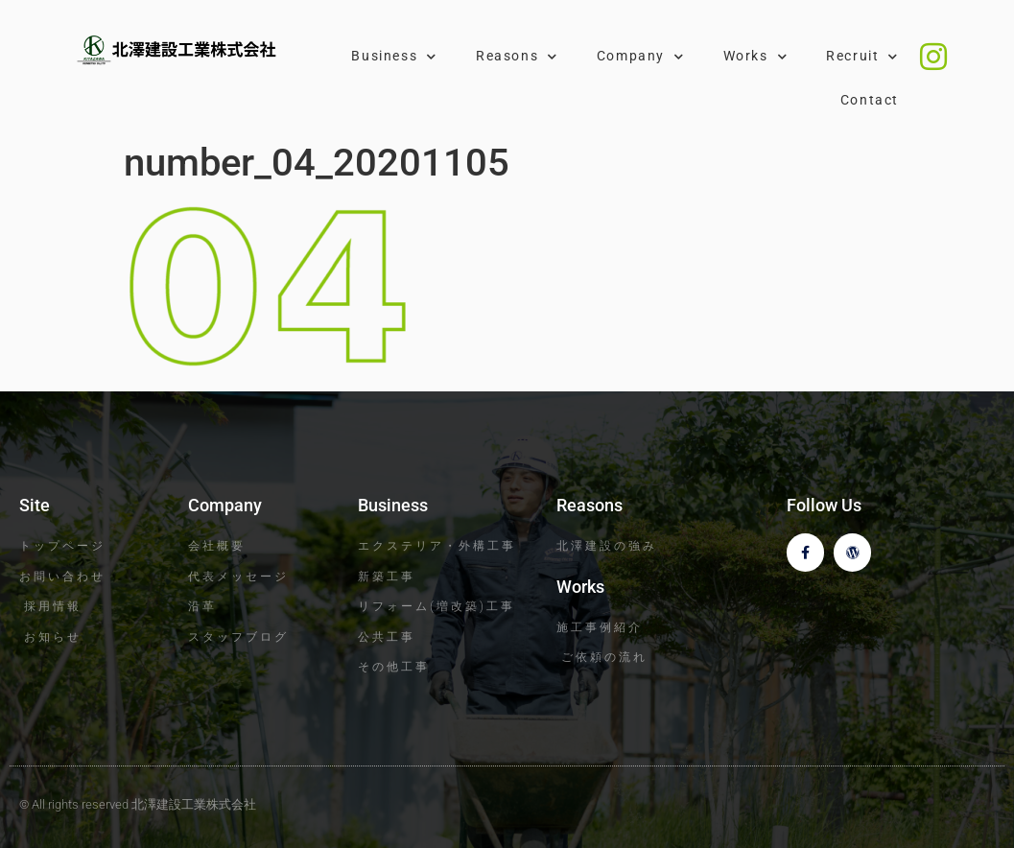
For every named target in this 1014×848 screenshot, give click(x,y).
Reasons (517, 56)
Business (393, 56)
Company (641, 56)
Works (756, 56)
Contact (869, 100)
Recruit (862, 56)
